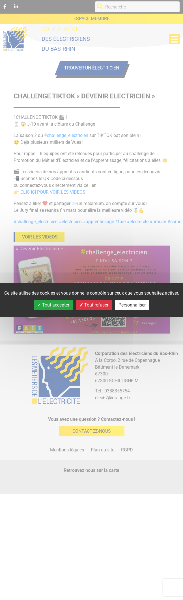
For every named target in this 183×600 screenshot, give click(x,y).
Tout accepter (53, 305)
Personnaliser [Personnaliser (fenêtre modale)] (132, 305)
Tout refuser (93, 305)
